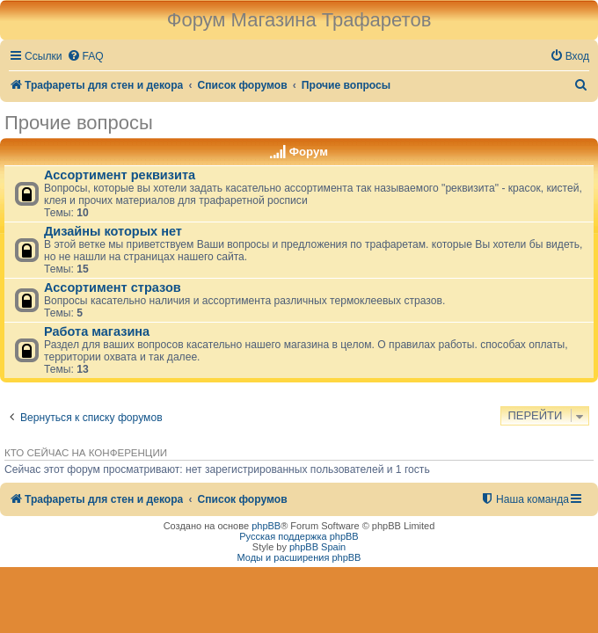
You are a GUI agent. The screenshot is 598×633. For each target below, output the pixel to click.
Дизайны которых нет (113, 231)
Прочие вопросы (78, 123)
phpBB (266, 525)
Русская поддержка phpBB (298, 536)
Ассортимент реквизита (119, 175)
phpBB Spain (317, 547)
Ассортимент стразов (112, 287)
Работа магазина (97, 331)
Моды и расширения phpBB (299, 557)
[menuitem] (85, 57)
